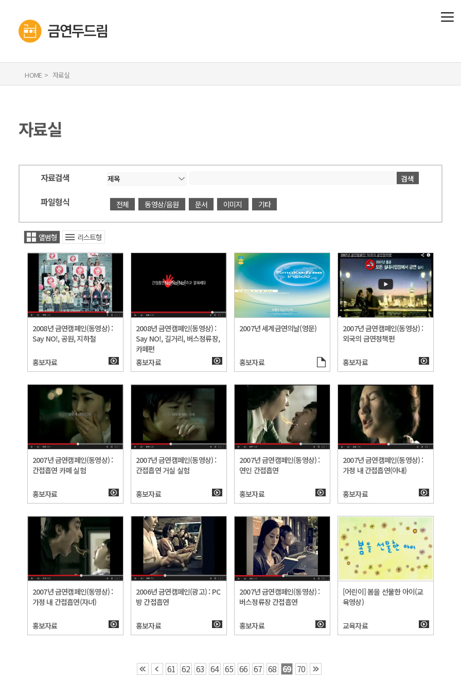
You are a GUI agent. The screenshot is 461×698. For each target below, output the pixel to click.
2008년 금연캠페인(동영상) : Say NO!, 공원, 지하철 (72, 333)
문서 (201, 204)
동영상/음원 (162, 204)
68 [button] (272, 669)
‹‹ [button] (143, 669)
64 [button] (214, 669)
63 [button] (200, 669)
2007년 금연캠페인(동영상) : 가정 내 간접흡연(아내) (383, 465)
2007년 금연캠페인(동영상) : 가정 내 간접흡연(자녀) (72, 596)
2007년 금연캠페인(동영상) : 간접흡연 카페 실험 (72, 465)
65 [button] (229, 669)
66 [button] (243, 669)
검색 (407, 178)
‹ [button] (157, 669)
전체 (122, 204)
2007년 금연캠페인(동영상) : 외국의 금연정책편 (383, 333)
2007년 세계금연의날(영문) (277, 328)
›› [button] (316, 669)
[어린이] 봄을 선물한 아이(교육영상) (383, 596)
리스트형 (89, 237)
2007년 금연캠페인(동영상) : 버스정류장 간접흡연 (279, 596)
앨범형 (48, 237)
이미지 (232, 204)
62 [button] (186, 669)
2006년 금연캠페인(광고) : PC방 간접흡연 (178, 596)
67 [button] (258, 669)
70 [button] (301, 669)
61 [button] (171, 669)
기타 (264, 204)
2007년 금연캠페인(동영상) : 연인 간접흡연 (279, 465)
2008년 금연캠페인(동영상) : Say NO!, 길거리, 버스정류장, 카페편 (178, 338)
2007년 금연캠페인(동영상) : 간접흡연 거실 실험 (176, 465)
